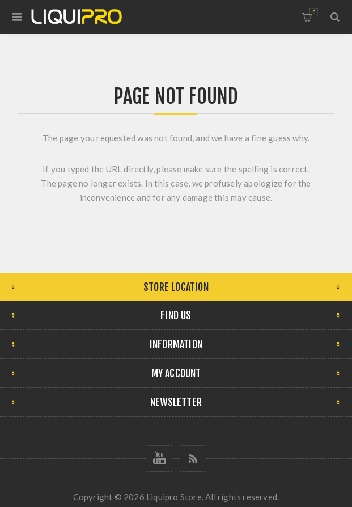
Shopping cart (313, 12)
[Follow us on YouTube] (159, 458)
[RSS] (193, 458)
